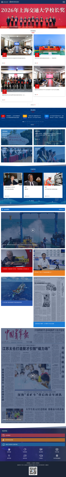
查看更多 (32, 104)
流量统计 (47, 464)
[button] (23, 121)
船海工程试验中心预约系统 (9, 444)
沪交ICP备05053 (41, 464)
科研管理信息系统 (7, 440)
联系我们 (37, 462)
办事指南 (28, 462)
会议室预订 (6, 435)
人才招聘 (33, 462)
